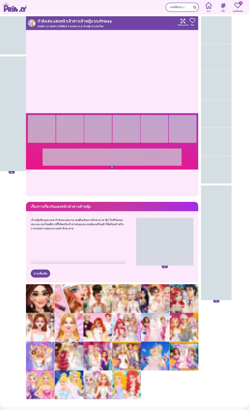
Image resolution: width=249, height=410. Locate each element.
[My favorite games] (238, 7)
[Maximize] (183, 23)
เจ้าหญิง (87, 26)
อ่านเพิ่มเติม (40, 273)
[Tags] (223, 7)
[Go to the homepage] (13, 7)
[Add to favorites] (192, 23)
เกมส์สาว (41, 26)
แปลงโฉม (98, 26)
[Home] (208, 7)
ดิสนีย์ (62, 26)
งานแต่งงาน (74, 26)
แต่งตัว (52, 26)
